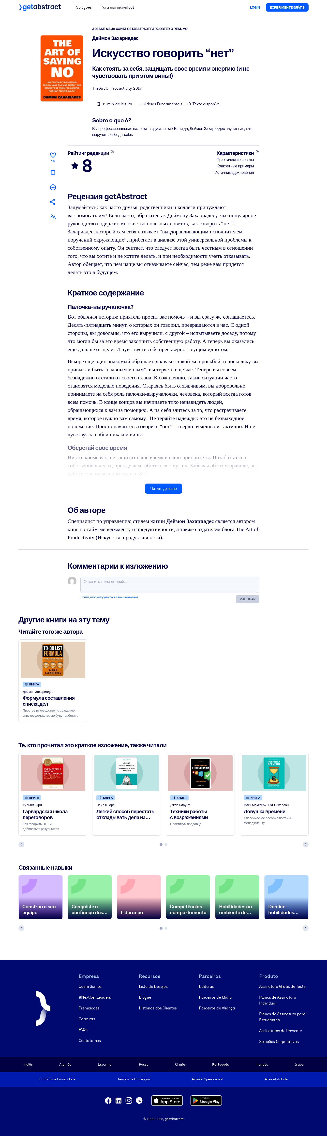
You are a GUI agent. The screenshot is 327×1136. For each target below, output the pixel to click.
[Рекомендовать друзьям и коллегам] (53, 201)
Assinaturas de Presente (280, 1030)
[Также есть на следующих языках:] (53, 216)
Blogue (145, 997)
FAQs (83, 1029)
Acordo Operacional (207, 1079)
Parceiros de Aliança (217, 1008)
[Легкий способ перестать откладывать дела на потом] (126, 773)
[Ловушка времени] (274, 773)
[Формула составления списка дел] (53, 660)
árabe (299, 1064)
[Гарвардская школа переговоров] (53, 773)
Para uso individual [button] (117, 7)
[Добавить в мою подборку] (53, 187)
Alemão (65, 1064)
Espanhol (105, 1064)
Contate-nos (90, 1040)
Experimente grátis (287, 7)
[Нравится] (53, 156)
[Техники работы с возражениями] (200, 773)
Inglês (28, 1064)
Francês (261, 1064)
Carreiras (87, 1019)
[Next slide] (306, 844)
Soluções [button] (84, 7)
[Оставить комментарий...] (169, 585)
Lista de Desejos (153, 986)
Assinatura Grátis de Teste (282, 986)
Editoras (206, 986)
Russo (143, 1064)
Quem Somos (90, 986)
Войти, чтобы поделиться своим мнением (109, 597)
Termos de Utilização (134, 1079)
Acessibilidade (276, 1079)
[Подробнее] (112, 152)
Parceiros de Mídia (215, 997)
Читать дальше (163, 488)
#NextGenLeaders (95, 997)
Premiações (89, 1008)
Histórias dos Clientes (158, 1008)
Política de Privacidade (57, 1079)
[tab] (161, 844)
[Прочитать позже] (53, 172)
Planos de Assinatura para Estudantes (282, 1017)
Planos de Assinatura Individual (277, 1000)
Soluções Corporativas (279, 1041)
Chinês (180, 1064)
